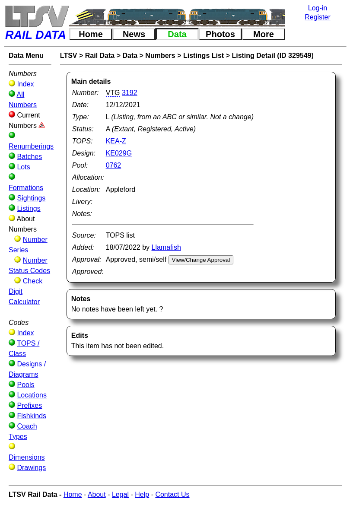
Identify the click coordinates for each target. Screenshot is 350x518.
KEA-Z (116, 141)
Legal (120, 494)
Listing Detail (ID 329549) (272, 55)
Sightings (31, 198)
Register (318, 17)
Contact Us (172, 494)
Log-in (317, 8)
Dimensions (27, 457)
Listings (28, 208)
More (263, 34)
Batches (29, 156)
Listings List (203, 55)
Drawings (31, 467)
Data (177, 34)
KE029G (119, 153)
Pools (25, 384)
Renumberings (31, 146)
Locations (32, 395)
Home (91, 34)
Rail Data (100, 55)
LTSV (68, 55)
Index (25, 84)
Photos (220, 34)
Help (142, 494)
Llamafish (166, 247)
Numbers (160, 55)
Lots (23, 167)
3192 (129, 92)
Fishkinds (31, 415)
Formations (26, 187)
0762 (113, 165)
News (134, 34)
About (97, 494)
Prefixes (29, 405)
